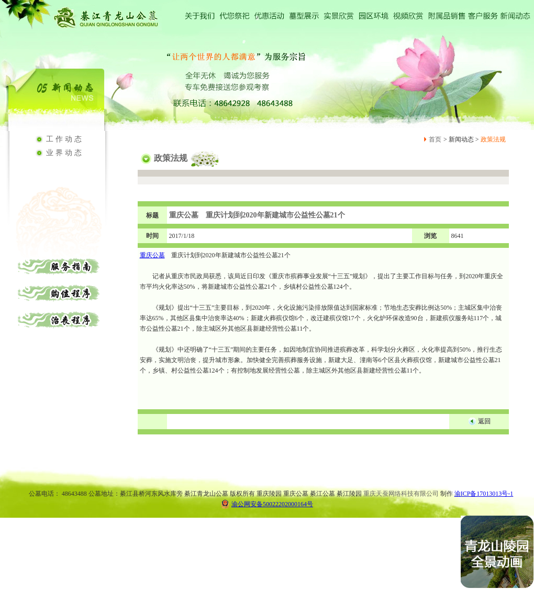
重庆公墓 (152, 255)
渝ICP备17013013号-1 (484, 493)
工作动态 (65, 139)
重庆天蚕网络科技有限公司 (401, 493)
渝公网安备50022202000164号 (267, 503)
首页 (435, 139)
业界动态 (65, 153)
